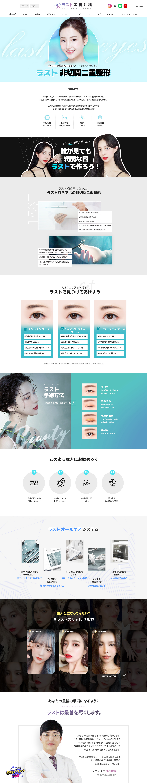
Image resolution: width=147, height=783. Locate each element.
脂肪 (79, 14)
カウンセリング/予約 (129, 14)
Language (139, 6)
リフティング (66, 14)
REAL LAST (111, 14)
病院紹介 (12, 14)
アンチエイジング (94, 14)
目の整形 (25, 14)
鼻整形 (37, 14)
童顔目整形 (50, 14)
